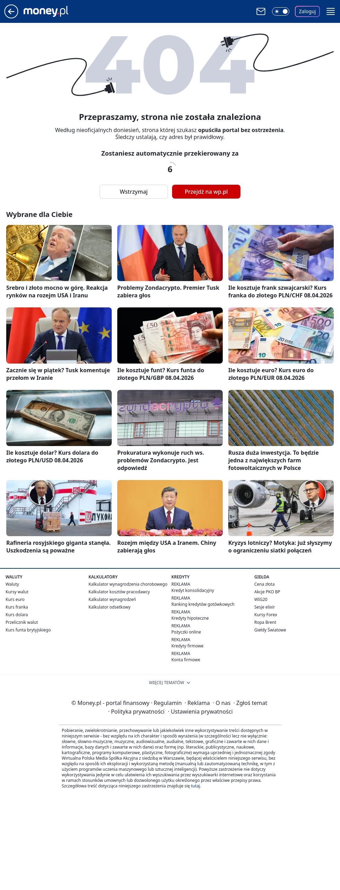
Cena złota (264, 584)
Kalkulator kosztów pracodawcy (119, 592)
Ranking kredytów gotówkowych (203, 604)
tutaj (195, 786)
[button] (330, 11)
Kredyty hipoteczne (190, 618)
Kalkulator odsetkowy (109, 607)
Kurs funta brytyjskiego (28, 630)
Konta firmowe (185, 660)
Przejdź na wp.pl (206, 191)
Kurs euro (15, 599)
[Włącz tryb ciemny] (280, 11)
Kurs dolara (17, 615)
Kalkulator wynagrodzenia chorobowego (127, 584)
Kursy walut (17, 592)
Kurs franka (17, 607)
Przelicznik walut (22, 622)
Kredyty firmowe (187, 646)
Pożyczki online (186, 632)
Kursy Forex (265, 615)
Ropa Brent (265, 622)
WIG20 (260, 599)
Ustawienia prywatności (200, 711)
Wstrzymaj (133, 191)
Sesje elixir (264, 607)
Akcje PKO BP (267, 592)
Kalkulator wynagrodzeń (112, 599)
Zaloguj (307, 11)
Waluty (12, 584)
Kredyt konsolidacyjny (192, 590)
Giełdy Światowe (270, 630)
